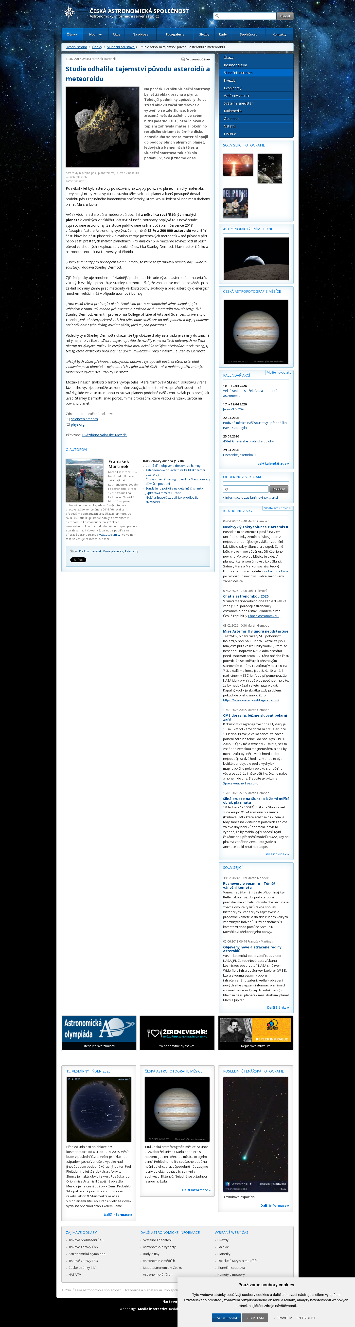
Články (72, 34)
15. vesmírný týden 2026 (88, 1071)
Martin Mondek (258, 878)
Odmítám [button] (255, 1317)
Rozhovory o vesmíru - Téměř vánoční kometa (249, 885)
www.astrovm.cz (110, 534)
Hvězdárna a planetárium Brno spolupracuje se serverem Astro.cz (173, 1290)
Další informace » (118, 1214)
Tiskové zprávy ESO (83, 1260)
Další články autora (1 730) (163, 461)
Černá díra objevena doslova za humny (173, 466)
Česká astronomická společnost (97, 1290)
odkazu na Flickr (276, 571)
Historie (230, 133)
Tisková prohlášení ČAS (86, 1240)
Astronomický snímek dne (248, 229)
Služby (204, 34)
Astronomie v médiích (159, 1260)
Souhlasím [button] (227, 1317)
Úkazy (228, 57)
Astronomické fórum (158, 1274)
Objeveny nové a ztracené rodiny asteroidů (252, 949)
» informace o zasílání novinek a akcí (250, 497)
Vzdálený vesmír (236, 95)
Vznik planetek (113, 551)
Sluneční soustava (121, 47)
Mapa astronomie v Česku (162, 1267)
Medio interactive (153, 1309)
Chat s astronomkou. (263, 616)
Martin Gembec (258, 521)
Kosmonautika (235, 65)
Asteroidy (131, 551)
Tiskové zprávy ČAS (83, 1247)
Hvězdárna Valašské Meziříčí (104, 435)
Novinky (95, 34)
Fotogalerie (175, 34)
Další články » (278, 1007)
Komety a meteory (231, 1274)
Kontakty (279, 34)
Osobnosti (232, 118)
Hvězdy (229, 80)
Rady (223, 34)
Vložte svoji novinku (278, 508)
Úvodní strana (76, 47)
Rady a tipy (151, 1254)
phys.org (78, 424)
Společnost (248, 34)
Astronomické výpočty (159, 1247)
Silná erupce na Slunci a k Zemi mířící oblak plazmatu (256, 800)
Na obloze (140, 34)
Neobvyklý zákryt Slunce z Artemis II (255, 527)
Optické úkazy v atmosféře (237, 1260)
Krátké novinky (237, 511)
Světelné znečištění (239, 103)
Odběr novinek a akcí (243, 476)
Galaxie (223, 1247)
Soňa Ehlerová (257, 591)
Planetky (224, 1254)
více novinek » (277, 854)
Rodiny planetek (90, 551)
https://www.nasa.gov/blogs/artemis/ (251, 700)
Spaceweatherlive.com (240, 783)
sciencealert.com (84, 419)
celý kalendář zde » (273, 463)
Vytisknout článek (198, 59)
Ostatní (229, 126)
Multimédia (233, 111)
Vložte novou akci (279, 372)
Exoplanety (232, 88)
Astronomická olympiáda (87, 1254)
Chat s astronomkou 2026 (245, 596)
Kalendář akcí (236, 375)
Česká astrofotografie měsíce (252, 291)
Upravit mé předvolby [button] (295, 1317)
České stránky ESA (82, 1267)
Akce (116, 34)
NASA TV (75, 1274)
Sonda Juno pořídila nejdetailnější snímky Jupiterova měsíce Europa (174, 490)
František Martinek (103, 59)
